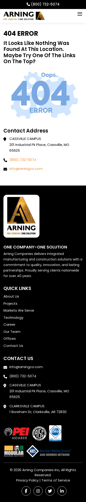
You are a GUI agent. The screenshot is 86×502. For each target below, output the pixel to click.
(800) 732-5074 (22, 159)
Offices (9, 338)
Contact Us (13, 345)
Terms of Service (56, 480)
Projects (10, 303)
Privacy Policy (27, 480)
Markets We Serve (18, 310)
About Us (11, 296)
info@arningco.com (26, 168)
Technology (13, 317)
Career (9, 324)
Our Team (11, 331)
